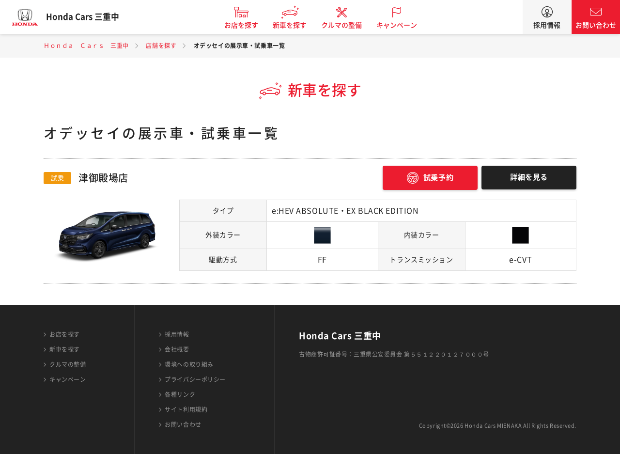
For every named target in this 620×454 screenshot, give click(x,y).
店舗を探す (161, 45)
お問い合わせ (595, 25)
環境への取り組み (189, 364)
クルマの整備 (348, 25)
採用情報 (546, 25)
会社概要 (177, 349)
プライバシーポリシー (195, 379)
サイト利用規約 (186, 409)
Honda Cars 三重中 (89, 17)
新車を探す (297, 25)
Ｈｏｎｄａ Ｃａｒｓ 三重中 (86, 45)
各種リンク (180, 394)
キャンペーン (404, 25)
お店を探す (248, 25)
